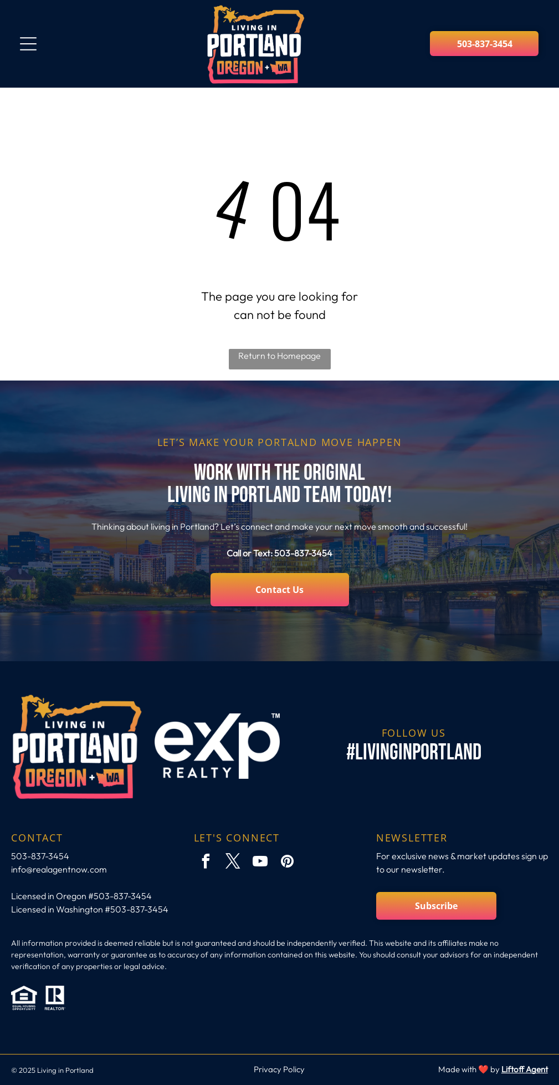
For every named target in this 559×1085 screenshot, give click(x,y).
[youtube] (260, 862)
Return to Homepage (279, 355)
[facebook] (206, 862)
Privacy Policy (279, 1069)
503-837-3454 (303, 553)
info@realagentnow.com (59, 869)
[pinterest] (287, 862)
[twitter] (233, 862)
